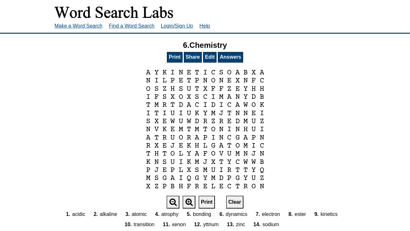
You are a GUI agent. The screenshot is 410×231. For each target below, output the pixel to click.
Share (193, 57)
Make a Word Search (78, 26)
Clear (234, 202)
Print (174, 57)
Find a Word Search (131, 26)
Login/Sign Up (177, 26)
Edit (210, 57)
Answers (230, 57)
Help (205, 26)
